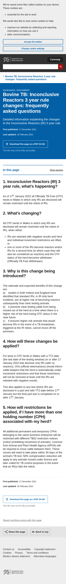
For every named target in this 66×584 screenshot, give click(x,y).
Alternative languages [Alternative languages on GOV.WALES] (45, 556)
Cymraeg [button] (55, 59)
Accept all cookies (33, 42)
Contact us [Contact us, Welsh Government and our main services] (8, 549)
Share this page (17, 532)
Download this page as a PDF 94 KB (27, 145)
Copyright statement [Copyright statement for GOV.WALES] (44, 549)
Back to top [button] (42, 532)
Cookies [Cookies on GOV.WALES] (7, 553)
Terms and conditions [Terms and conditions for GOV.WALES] (37, 553)
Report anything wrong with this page (22, 520)
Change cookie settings (32, 48)
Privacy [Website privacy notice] (19, 553)
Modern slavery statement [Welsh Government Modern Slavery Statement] (16, 556)
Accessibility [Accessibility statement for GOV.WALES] (24, 549)
